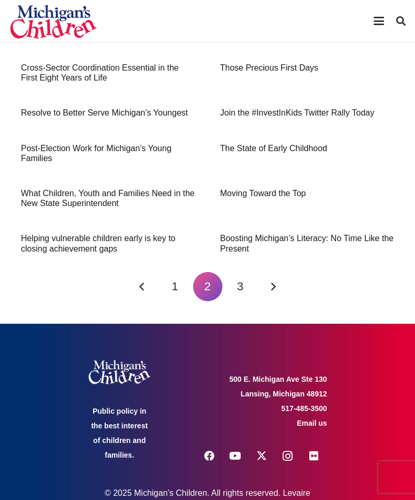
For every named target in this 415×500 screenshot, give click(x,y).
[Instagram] (288, 456)
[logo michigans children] (53, 21)
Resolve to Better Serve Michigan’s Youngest (104, 112)
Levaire (296, 492)
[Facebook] (209, 456)
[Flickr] (314, 456)
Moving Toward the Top (263, 193)
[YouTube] (235, 456)
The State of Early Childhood (274, 148)
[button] (379, 21)
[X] (262, 456)
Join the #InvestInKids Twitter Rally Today (297, 112)
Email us (312, 423)
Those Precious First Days (269, 67)
